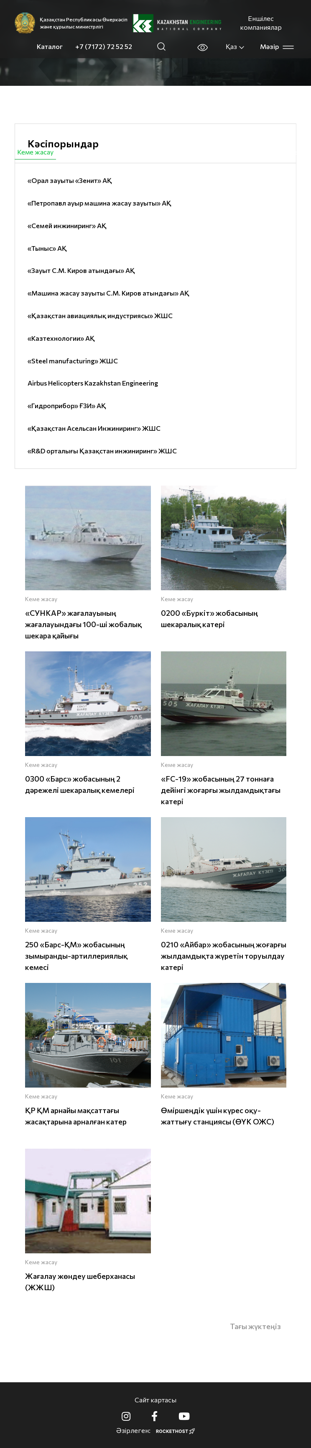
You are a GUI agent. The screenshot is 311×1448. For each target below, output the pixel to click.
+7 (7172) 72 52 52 (103, 46)
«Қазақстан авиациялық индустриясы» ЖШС (100, 315)
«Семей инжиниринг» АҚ (67, 225)
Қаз (235, 46)
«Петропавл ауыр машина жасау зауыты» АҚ (99, 203)
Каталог (50, 46)
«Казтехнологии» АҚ (61, 338)
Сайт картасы (155, 1400)
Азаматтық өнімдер (102, 152)
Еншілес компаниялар (261, 22)
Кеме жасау (35, 152)
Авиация (163, 152)
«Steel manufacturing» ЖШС (73, 361)
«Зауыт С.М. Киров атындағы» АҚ (81, 270)
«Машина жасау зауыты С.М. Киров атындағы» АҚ (108, 293)
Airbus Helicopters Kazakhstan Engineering (93, 383)
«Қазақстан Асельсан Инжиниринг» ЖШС (94, 428)
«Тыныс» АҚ (47, 248)
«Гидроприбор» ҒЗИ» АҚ (67, 405)
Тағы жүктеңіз (255, 1326)
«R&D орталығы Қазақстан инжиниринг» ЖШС (102, 451)
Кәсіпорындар (63, 143)
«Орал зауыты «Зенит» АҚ (70, 180)
